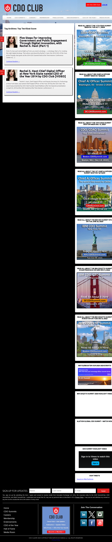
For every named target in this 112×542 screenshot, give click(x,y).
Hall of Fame (9, 529)
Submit (103, 490)
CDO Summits (20, 18)
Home (9, 17)
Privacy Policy (79, 497)
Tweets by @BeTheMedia (85, 479)
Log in (104, 5)
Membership (44, 17)
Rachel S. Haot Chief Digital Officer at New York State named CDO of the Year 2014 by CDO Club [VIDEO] (43, 73)
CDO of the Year (89, 18)
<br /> (93, 404)
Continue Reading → (13, 61)
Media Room (104, 17)
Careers (32, 18)
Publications (58, 17)
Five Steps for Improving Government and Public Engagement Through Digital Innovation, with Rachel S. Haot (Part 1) (43, 41)
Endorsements (73, 17)
